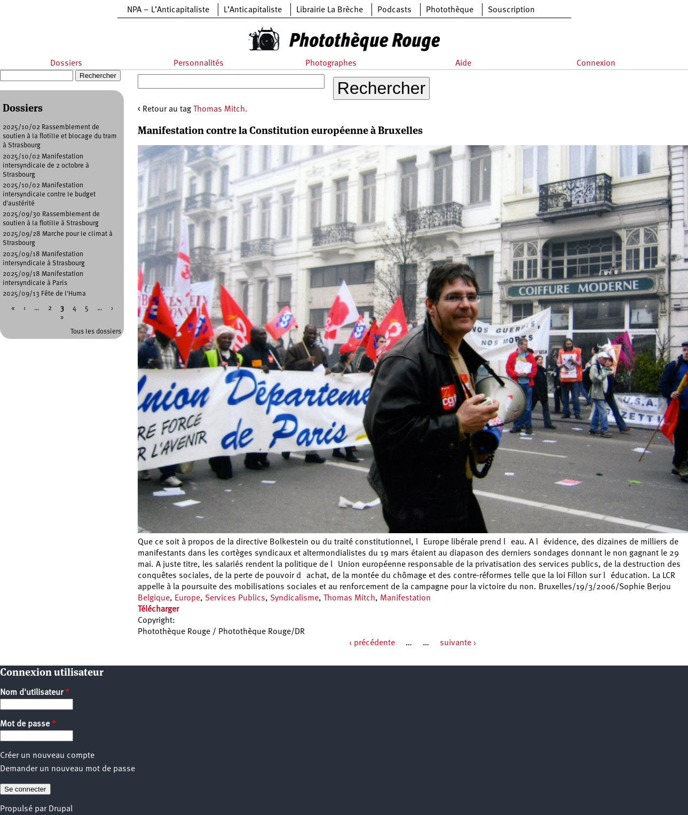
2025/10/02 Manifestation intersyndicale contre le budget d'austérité (49, 194)
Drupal (61, 809)
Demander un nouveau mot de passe (67, 769)
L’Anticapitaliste (253, 10)
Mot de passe (28, 724)
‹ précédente (372, 643)
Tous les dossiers (95, 331)
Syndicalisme (294, 598)
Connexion (595, 63)
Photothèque (449, 10)
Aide (463, 63)
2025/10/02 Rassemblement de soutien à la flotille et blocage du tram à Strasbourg (60, 136)
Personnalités (198, 63)
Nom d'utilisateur (34, 693)
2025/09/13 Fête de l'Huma (44, 293)
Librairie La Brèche (329, 10)
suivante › (458, 643)
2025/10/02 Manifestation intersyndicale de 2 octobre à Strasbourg (46, 165)
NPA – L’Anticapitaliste (168, 10)
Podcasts (394, 10)
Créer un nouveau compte (47, 755)
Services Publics (235, 598)
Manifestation (405, 598)
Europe (187, 598)
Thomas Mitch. (220, 109)
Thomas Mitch (349, 598)
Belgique (154, 598)
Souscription (511, 10)
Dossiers (66, 63)
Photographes (331, 63)
